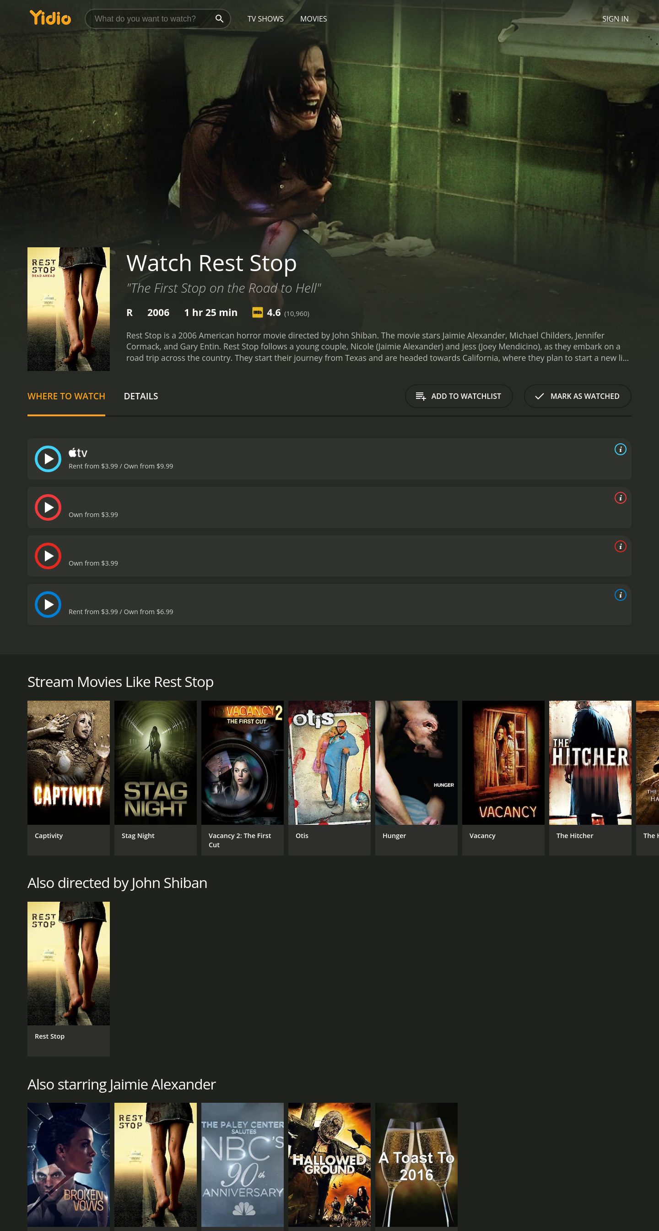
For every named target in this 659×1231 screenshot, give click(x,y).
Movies (313, 19)
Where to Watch (66, 396)
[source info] (619, 449)
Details (141, 396)
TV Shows (266, 19)
